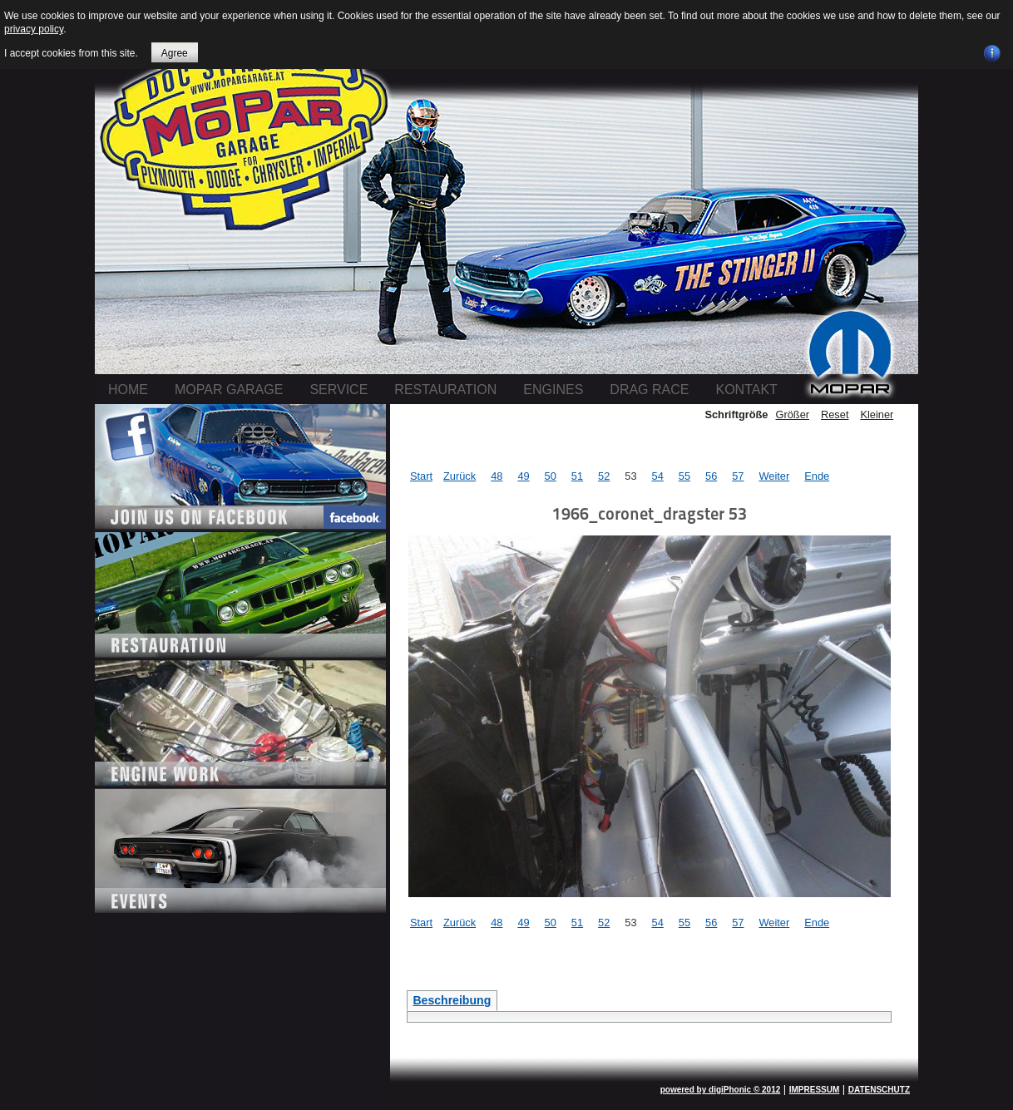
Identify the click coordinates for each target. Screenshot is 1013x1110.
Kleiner (876, 414)
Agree (174, 53)
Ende (816, 476)
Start (421, 476)
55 (684, 476)
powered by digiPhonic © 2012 (720, 1089)
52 (604, 476)
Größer (792, 414)
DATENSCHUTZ (879, 1089)
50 (550, 476)
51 (577, 476)
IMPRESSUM (814, 1089)
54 (658, 476)
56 (711, 476)
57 (738, 476)
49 (523, 476)
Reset (834, 414)
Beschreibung (452, 1000)
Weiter (774, 476)
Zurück (459, 476)
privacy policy (33, 29)
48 (496, 476)
